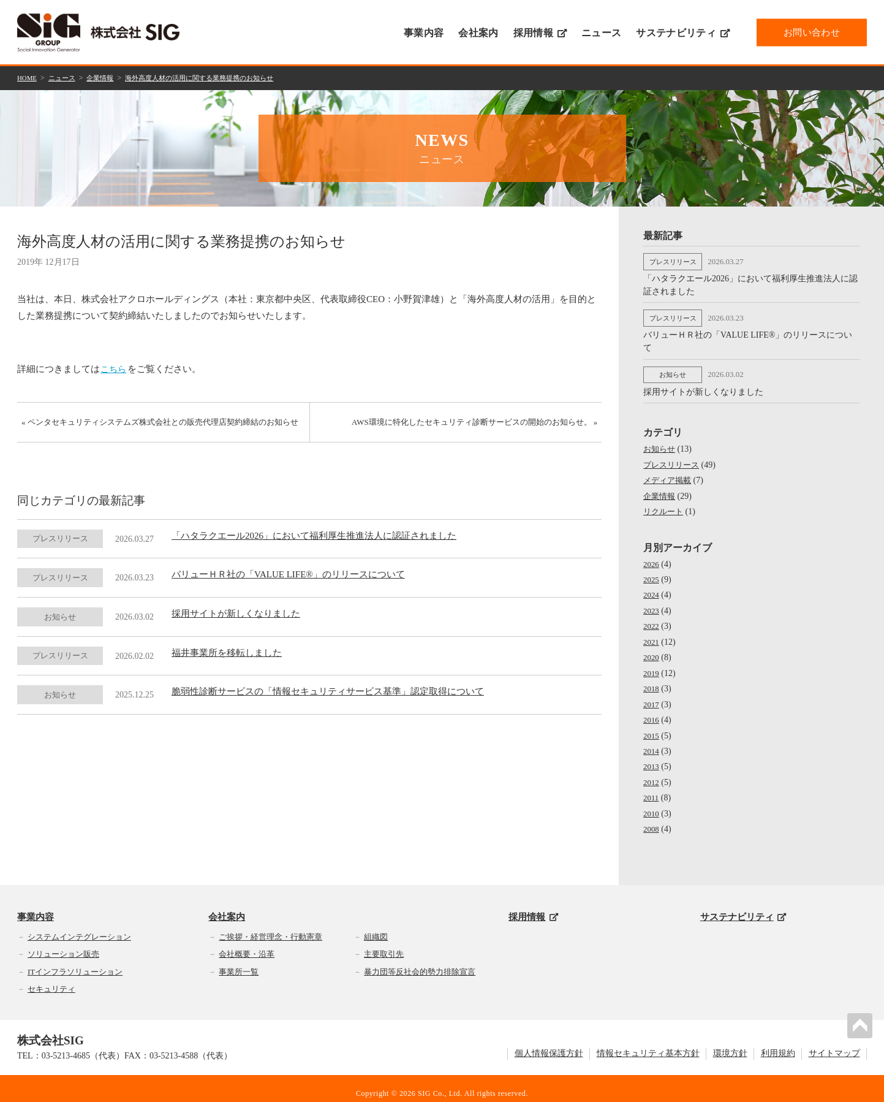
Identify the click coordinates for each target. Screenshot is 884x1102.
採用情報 (540, 33)
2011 (651, 788)
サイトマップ (834, 1044)
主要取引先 (384, 944)
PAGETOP (862, 1023)
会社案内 (478, 33)
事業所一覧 (239, 962)
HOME (28, 77)
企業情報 (106, 77)
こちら (115, 368)
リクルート (664, 505)
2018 (651, 680)
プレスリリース (673, 458)
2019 (651, 665)
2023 (651, 603)
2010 (651, 804)
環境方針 (730, 1044)
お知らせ (660, 443)
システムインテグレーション (79, 927)
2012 (651, 773)
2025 (651, 572)
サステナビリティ (683, 33)
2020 (651, 650)
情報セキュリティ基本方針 (648, 1044)
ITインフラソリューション (75, 962)
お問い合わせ (812, 32)
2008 (651, 819)
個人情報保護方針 (549, 1044)
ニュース (601, 33)
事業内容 (424, 33)
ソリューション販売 (63, 944)
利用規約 (778, 1044)
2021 (651, 634)
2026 (651, 557)
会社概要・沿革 (246, 944)
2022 (651, 618)
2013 (651, 757)
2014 (651, 742)
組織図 (376, 927)
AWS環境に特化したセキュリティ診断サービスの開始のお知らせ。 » (469, 425)
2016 (651, 711)
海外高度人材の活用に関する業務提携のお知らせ (213, 77)
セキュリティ (51, 979)
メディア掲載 (669, 474)
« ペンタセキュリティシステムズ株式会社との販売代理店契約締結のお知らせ (157, 431)
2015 (651, 727)
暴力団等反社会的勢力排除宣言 (419, 962)
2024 (651, 588)
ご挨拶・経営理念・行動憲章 (270, 927)
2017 (651, 696)
